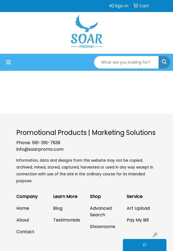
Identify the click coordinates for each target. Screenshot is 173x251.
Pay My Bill (138, 220)
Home (22, 208)
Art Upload (138, 208)
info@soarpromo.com (39, 149)
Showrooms (102, 226)
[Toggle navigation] (8, 62)
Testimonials (66, 220)
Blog (57, 208)
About (22, 220)
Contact (25, 232)
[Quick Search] (126, 62)
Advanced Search (101, 211)
